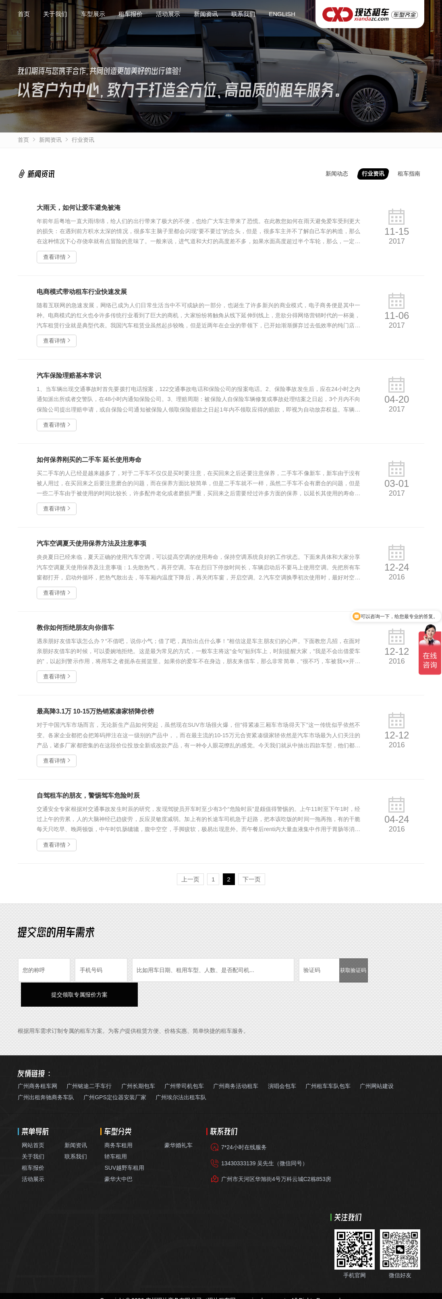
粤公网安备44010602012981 (278, 1283)
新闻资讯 (206, 13)
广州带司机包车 (184, 1061)
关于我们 (55, 13)
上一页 (190, 879)
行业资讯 (83, 140)
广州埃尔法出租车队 (181, 1072)
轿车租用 (115, 1131)
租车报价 (130, 13)
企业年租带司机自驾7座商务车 (218, 1291)
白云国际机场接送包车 (355, 1291)
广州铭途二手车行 (89, 1061)
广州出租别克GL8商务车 (89, 1291)
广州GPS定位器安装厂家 (114, 1072)
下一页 (252, 879)
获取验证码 (353, 970)
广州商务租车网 (37, 1061)
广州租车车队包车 (328, 1061)
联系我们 (243, 13)
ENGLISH (282, 13)
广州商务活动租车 (235, 1061)
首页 (24, 13)
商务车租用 (118, 1120)
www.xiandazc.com (260, 1275)
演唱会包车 (282, 1061)
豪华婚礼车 (178, 1120)
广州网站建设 (377, 1061)
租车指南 (409, 173)
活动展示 (168, 13)
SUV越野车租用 (124, 1143)
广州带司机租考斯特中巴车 (292, 1291)
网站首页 (33, 1120)
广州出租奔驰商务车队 (46, 1072)
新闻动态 (337, 173)
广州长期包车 (138, 1061)
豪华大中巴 (118, 1154)
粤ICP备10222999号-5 (204, 1283)
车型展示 (93, 13)
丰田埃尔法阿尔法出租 (150, 1291)
